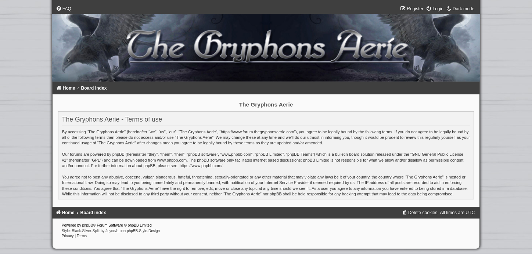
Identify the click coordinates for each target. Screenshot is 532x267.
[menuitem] (63, 8)
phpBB (87, 225)
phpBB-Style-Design (143, 231)
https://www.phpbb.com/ (201, 165)
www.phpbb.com (172, 160)
